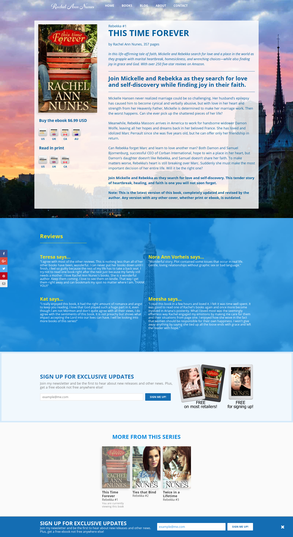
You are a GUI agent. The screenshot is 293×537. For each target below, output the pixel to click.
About (161, 6)
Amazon (42, 159)
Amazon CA (65, 159)
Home (109, 6)
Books (127, 6)
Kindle (42, 132)
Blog (144, 6)
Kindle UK (54, 132)
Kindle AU (76, 132)
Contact (181, 6)
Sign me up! (158, 397)
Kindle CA (65, 132)
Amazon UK (54, 159)
